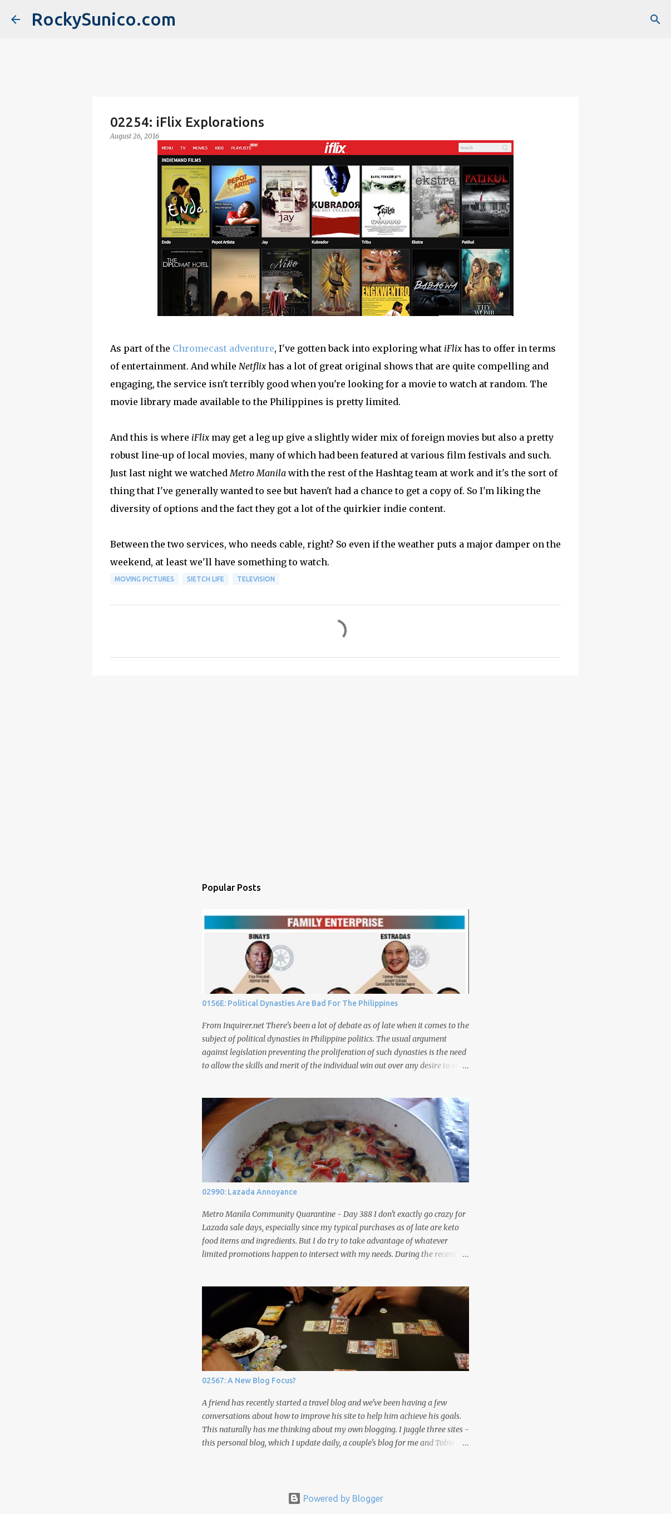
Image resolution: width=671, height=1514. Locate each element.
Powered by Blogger (335, 1498)
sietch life (205, 579)
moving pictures (144, 579)
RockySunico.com (103, 19)
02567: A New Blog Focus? (249, 1380)
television (256, 579)
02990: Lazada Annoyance (249, 1191)
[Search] (655, 19)
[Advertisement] (335, 770)
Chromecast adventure (223, 348)
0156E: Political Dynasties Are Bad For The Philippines (300, 1003)
